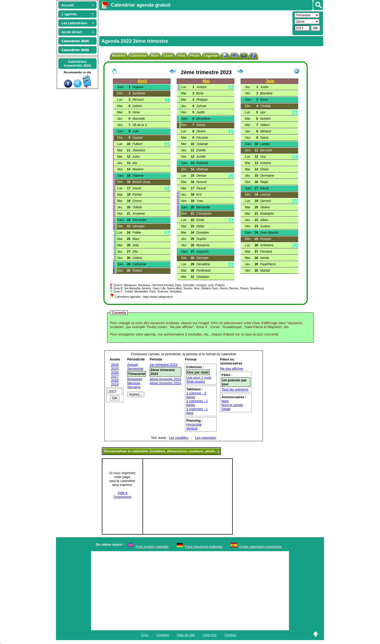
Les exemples (205, 438)
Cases (168, 55)
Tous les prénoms (234, 389)
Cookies (162, 635)
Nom (225, 401)
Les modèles (178, 438)
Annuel (132, 365)
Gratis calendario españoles (260, 547)
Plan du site (186, 635)
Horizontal (194, 424)
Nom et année (232, 405)
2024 (115, 365)
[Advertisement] (195, 23)
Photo (195, 55)
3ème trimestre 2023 (165, 379)
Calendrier (138, 55)
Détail (225, 409)
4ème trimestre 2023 (165, 383)
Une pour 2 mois (198, 377)
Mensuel (133, 383)
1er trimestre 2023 (164, 365)
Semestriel (135, 369)
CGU (145, 635)
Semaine (134, 387)
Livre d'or (210, 635)
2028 (115, 380)
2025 (115, 369)
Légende (211, 55)
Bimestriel (134, 379)
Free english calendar (152, 547)
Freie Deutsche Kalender (204, 547)
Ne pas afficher (231, 369)
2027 (115, 376)
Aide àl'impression (122, 495)
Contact (230, 635)
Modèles (119, 55)
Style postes (195, 381)
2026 (115, 372)
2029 (115, 384)
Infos (181, 55)
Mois (155, 55)
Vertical (192, 428)
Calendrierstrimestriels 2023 (77, 64)
